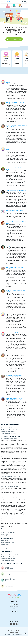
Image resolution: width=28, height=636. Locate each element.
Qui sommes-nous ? (14, 604)
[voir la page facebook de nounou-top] (14, 624)
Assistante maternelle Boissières (8, 556)
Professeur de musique (10, 580)
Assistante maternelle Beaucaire (8, 431)
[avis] (14, 597)
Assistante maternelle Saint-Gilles (8, 433)
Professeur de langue (10, 579)
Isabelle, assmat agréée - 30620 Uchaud (16, 190)
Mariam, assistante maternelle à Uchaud (16, 313)
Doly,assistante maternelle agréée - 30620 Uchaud (12, 476)
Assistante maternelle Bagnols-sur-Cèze (10, 429)
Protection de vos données (14, 630)
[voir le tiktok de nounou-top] (11, 624)
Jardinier (7, 567)
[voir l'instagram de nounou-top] (17, 624)
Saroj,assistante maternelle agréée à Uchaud (10, 438)
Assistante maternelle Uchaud (7, 542)
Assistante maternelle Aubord (7, 560)
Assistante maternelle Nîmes (7, 426)
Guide (14, 614)
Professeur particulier (10, 578)
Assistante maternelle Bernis (7, 553)
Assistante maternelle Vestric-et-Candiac (10, 554)
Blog (14, 616)
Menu (24, 1)
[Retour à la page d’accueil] (5, 2)
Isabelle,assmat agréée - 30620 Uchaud (9, 486)
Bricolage (7, 570)
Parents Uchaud (4, 546)
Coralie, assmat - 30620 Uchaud (14, 246)
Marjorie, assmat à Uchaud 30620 (14, 354)
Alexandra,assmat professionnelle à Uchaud (10, 518)
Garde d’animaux (9, 586)
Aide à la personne (9, 574)
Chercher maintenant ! (14, 39)
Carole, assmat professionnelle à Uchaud (16, 332)
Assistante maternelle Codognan (8, 558)
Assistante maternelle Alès (7, 427)
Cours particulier (9, 582)
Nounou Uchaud (4, 540)
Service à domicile (9, 568)
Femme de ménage (9, 565)
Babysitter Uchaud (5, 544)
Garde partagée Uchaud (6, 548)
